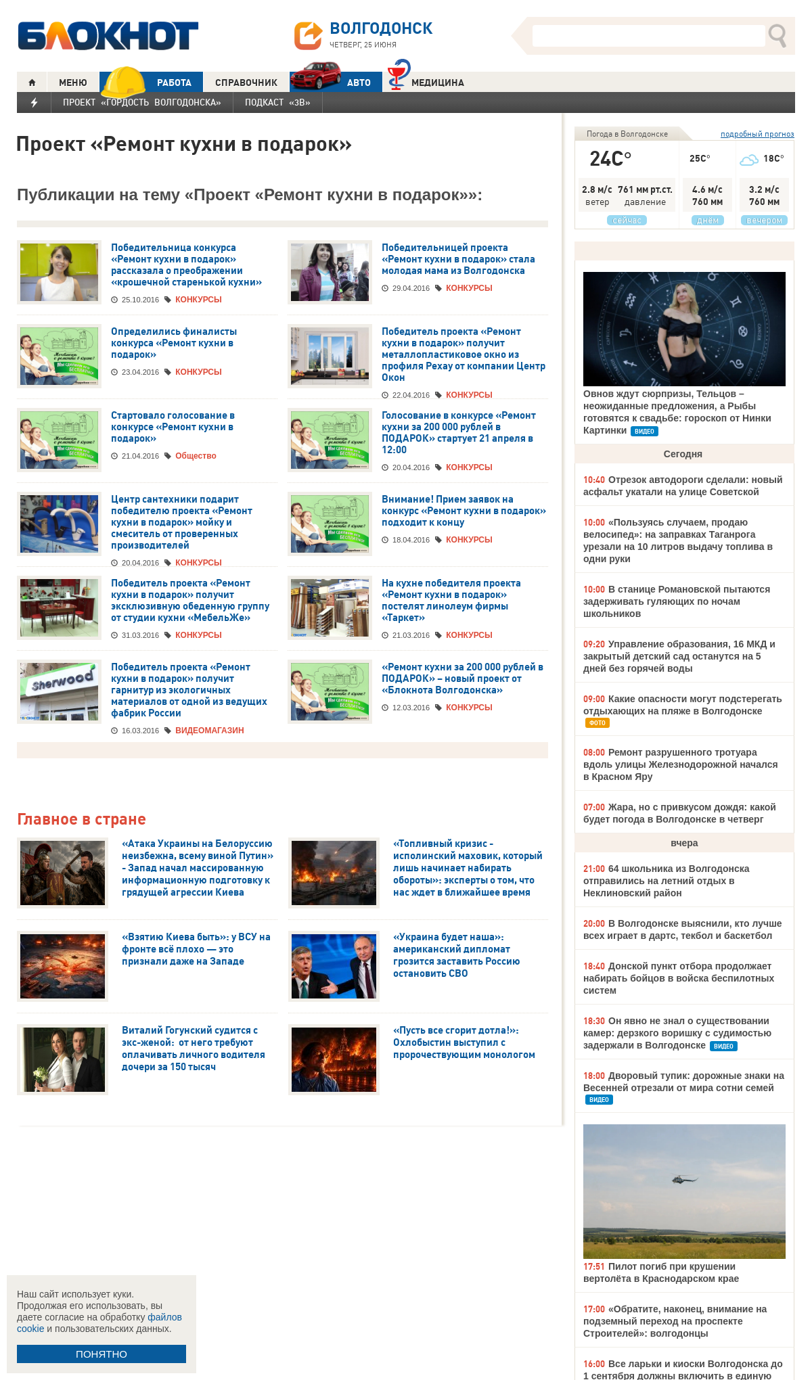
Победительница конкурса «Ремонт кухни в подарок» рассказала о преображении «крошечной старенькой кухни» (186, 265)
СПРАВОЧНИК (246, 82)
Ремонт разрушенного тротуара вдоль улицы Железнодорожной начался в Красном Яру (680, 764)
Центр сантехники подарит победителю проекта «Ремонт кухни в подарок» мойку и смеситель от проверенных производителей (181, 522)
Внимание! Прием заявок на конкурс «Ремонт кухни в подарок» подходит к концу (464, 510)
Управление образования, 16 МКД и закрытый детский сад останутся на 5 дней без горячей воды (679, 656)
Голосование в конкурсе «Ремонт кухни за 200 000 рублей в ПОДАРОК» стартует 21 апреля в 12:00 (459, 432)
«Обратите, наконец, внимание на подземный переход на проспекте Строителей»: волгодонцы (675, 1321)
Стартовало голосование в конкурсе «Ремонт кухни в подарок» (173, 426)
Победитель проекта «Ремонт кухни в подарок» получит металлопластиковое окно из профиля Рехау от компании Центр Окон (463, 354)
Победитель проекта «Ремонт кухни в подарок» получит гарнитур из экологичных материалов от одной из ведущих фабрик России (189, 690)
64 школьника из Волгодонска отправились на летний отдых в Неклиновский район (666, 880)
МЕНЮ (73, 82)
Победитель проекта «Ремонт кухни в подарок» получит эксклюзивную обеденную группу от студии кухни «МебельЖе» (190, 600)
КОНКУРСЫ (198, 299)
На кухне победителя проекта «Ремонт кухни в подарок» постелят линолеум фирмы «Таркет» (451, 600)
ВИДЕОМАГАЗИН (209, 730)
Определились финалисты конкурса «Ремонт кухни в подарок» (174, 343)
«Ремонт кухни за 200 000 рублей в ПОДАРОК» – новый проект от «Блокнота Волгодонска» (462, 678)
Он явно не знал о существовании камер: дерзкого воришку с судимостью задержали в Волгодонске (677, 1033)
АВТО (330, 82)
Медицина (426, 81)
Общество (196, 456)
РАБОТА (145, 82)
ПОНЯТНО (101, 1354)
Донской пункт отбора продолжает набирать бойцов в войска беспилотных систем (678, 978)
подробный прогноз (757, 134)
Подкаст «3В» (278, 102)
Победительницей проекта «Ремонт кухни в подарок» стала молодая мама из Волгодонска (458, 259)
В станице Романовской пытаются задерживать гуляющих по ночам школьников (676, 601)
